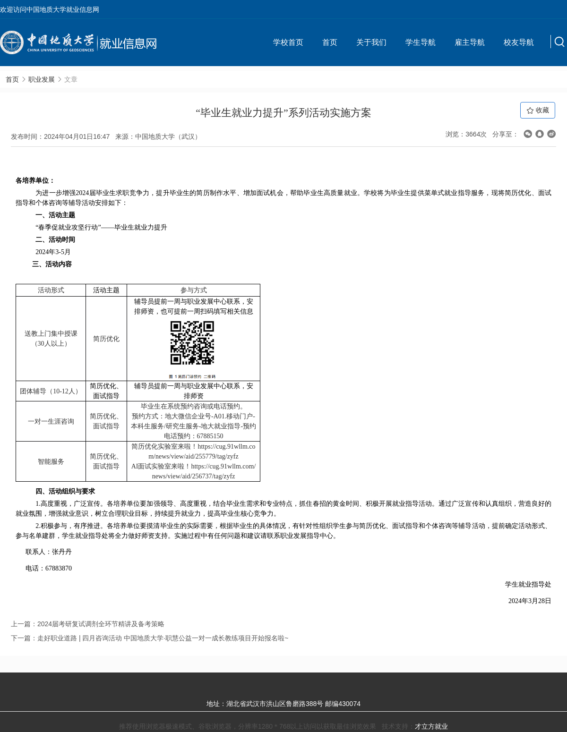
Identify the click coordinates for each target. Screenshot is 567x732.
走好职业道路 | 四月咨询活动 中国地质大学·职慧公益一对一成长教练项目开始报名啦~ (162, 638)
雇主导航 (470, 42)
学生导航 (420, 42)
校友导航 (519, 42)
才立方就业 (431, 726)
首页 (329, 42)
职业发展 (41, 79)
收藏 (537, 110)
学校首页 (288, 42)
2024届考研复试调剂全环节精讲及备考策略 (100, 624)
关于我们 (371, 42)
